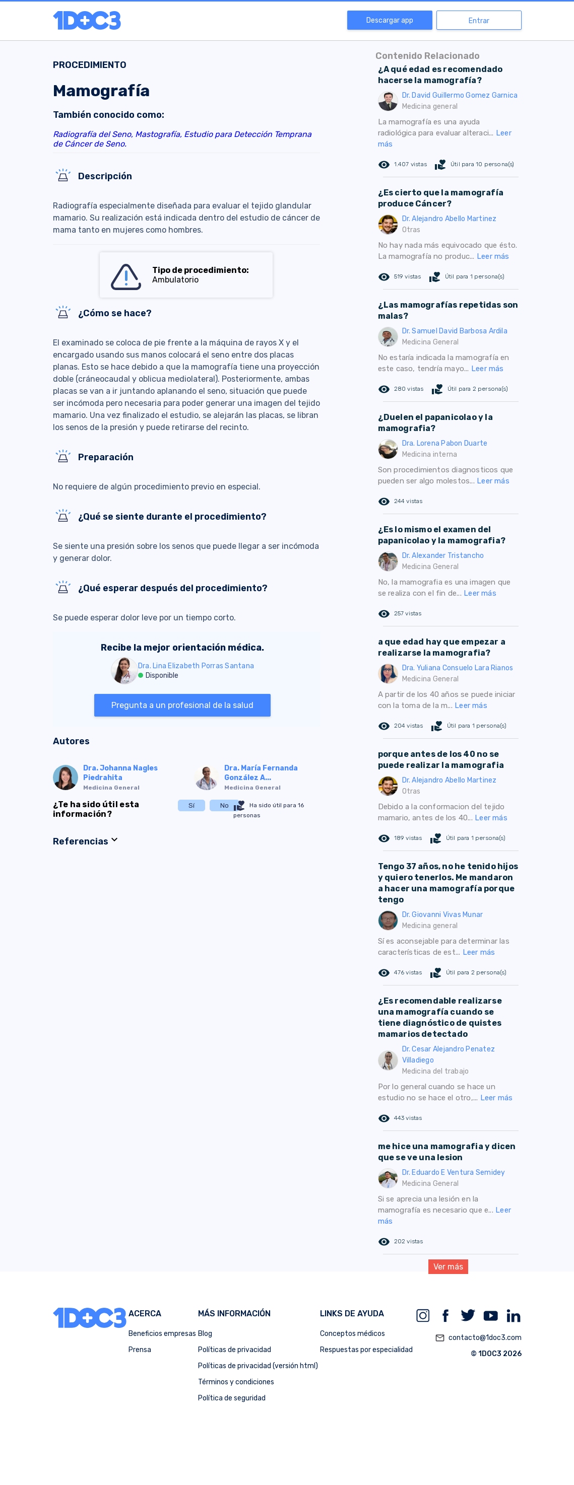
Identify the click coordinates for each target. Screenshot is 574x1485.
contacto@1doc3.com (478, 1338)
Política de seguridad (232, 1398)
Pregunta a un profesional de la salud (182, 705)
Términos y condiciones (236, 1382)
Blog (205, 1333)
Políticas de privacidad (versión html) (258, 1366)
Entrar (479, 21)
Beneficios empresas (162, 1333)
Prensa (140, 1350)
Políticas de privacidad (234, 1350)
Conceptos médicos (352, 1333)
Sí (191, 805)
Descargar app (389, 20)
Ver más (448, 1266)
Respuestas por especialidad (366, 1350)
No (224, 805)
